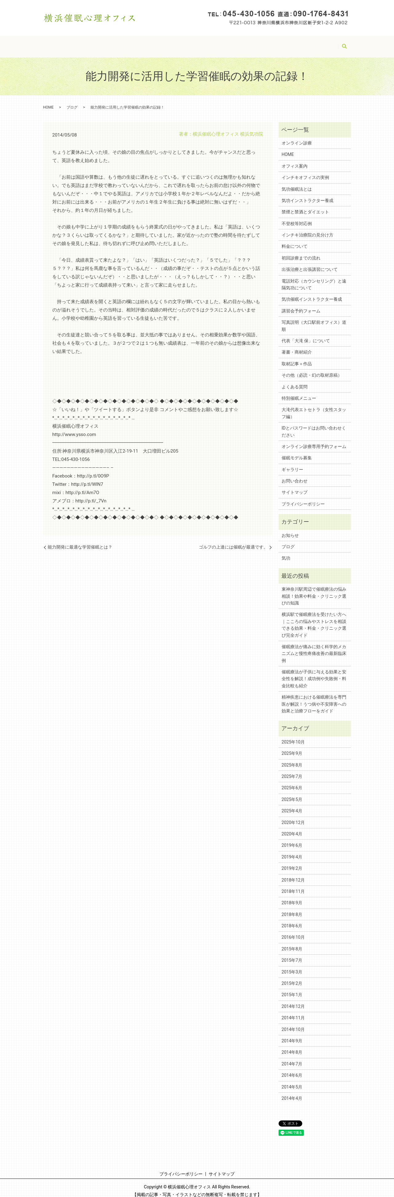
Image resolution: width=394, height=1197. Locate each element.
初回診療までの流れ (301, 252)
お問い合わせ (295, 475)
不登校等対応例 (297, 217)
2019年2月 (292, 862)
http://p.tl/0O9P (93, 470)
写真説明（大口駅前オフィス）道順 (314, 320)
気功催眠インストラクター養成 (312, 293)
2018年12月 (293, 874)
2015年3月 (292, 966)
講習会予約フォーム (301, 305)
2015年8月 (292, 943)
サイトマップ (168, 43)
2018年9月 (292, 896)
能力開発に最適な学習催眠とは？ (80, 541)
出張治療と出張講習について (310, 263)
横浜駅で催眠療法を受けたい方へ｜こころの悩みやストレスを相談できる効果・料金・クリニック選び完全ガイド (314, 619)
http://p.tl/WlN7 (87, 478)
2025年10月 (293, 736)
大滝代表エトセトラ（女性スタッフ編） (314, 407)
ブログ (290, 43)
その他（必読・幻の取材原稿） (312, 369)
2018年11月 (293, 885)
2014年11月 (293, 1011)
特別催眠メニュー (299, 392)
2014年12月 (293, 1000)
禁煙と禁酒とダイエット (305, 206)
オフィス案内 (295, 160)
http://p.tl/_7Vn (91, 495)
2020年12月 (293, 816)
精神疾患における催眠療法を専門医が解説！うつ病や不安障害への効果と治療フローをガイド (314, 698)
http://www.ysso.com (74, 428)
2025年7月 (292, 770)
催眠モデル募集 (297, 452)
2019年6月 (292, 839)
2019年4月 (292, 851)
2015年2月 (292, 977)
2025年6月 (292, 781)
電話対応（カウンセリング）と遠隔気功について (314, 278)
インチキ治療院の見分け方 (307, 229)
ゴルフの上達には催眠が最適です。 (233, 541)
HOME (80, 43)
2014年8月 (292, 1046)
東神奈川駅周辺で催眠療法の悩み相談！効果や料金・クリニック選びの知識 (314, 590)
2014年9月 (292, 1035)
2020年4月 (292, 828)
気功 (286, 552)
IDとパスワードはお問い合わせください (232, 43)
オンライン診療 (297, 137)
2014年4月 (292, 1092)
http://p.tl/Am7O (82, 487)
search (344, 44)
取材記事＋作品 (297, 357)
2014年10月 (293, 1023)
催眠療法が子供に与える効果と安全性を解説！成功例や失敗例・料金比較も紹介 (314, 673)
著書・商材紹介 (297, 346)
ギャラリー (292, 463)
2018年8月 (292, 908)
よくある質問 (295, 381)
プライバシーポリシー (120, 43)
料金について (295, 240)
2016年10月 (293, 931)
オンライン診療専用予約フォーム (314, 440)
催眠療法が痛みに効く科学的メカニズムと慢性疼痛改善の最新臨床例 (314, 647)
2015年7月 (292, 954)
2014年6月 (292, 1069)
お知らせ (290, 529)
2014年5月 (292, 1081)
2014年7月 (292, 1058)
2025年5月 (292, 793)
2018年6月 (292, 920)
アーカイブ (321, 43)
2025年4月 (292, 805)
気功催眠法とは (297, 183)
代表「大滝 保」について (306, 334)
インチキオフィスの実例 (305, 171)
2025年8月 (292, 759)
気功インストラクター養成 (307, 194)
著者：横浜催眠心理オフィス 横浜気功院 (221, 128)
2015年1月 (292, 988)
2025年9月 (292, 747)
